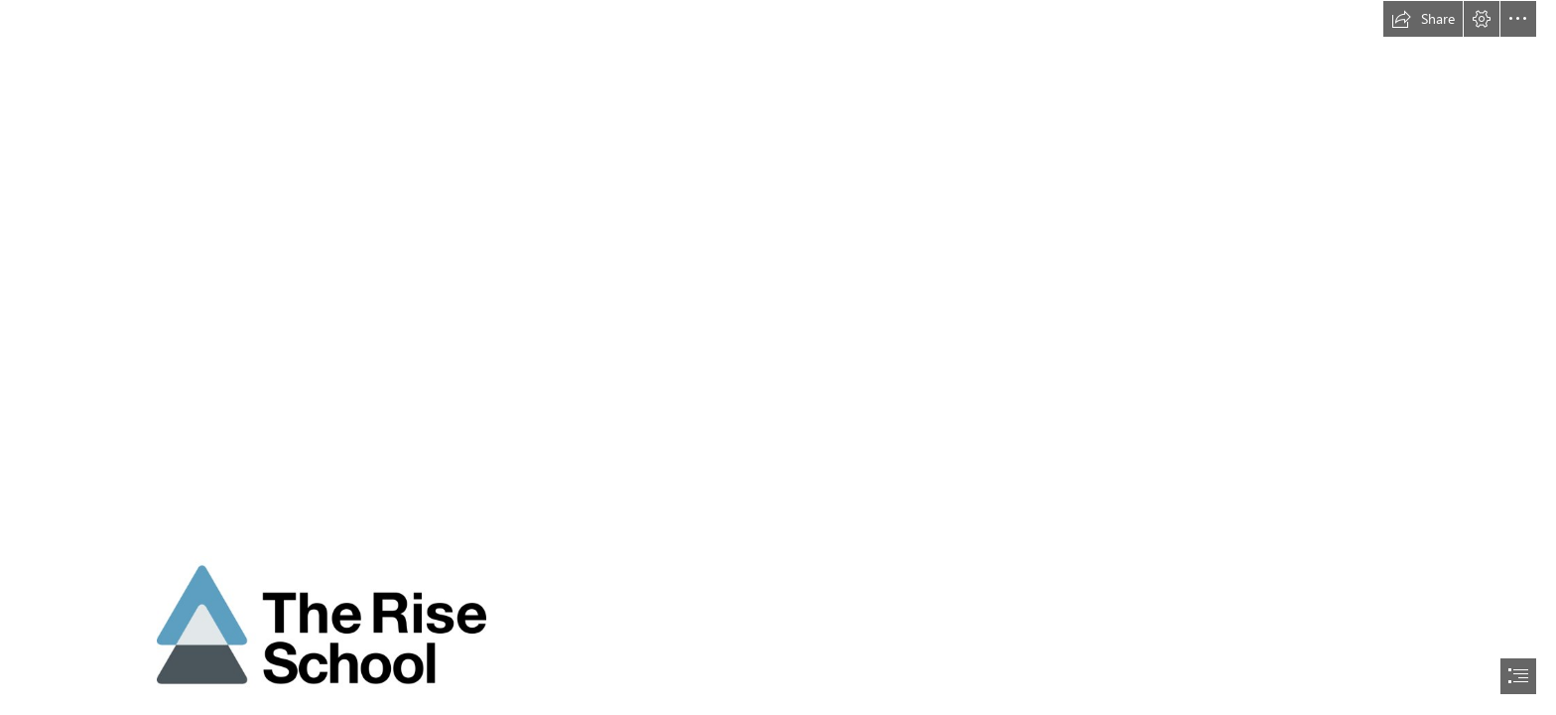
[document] (778, 357)
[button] (1423, 19)
